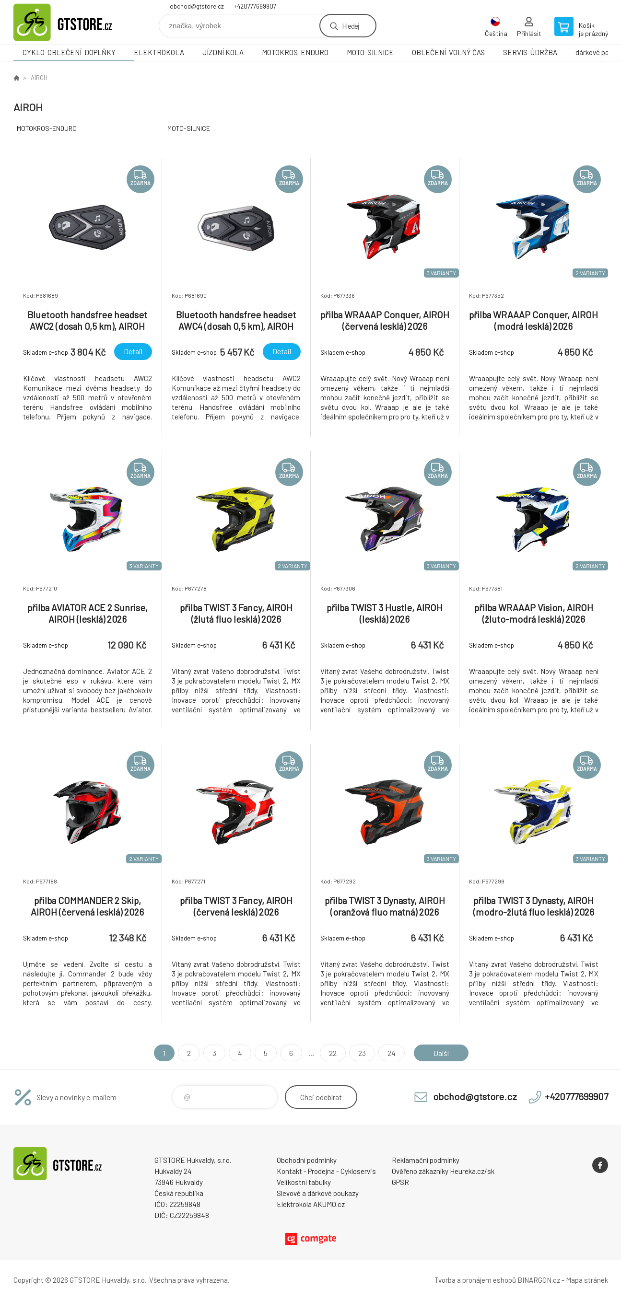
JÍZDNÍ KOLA (223, 52)
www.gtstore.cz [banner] (71, 22)
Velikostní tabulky (304, 1182)
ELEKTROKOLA (159, 52)
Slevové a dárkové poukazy (318, 1193)
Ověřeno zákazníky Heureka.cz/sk (443, 1171)
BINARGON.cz (538, 1280)
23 (362, 1052)
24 (391, 1052)
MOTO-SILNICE (370, 52)
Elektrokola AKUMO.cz (311, 1204)
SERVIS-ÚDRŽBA (530, 52)
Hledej (350, 25)
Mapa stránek (587, 1280)
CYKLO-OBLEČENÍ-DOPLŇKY (69, 52)
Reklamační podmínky (425, 1160)
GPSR (400, 1182)
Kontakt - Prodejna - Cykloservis (326, 1171)
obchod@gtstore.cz (197, 6)
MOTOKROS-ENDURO (295, 52)
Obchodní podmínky (307, 1160)
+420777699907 (255, 6)
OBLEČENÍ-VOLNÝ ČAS (448, 52)
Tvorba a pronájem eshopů (475, 1280)
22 (333, 1052)
